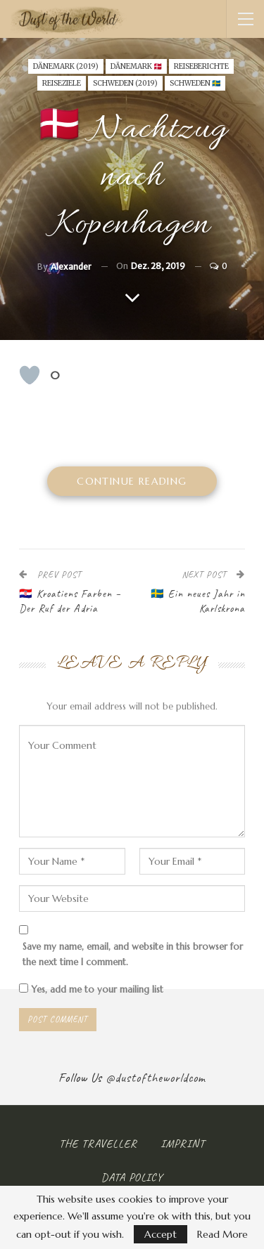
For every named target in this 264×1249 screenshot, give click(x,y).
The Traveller (98, 1144)
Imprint (183, 1144)
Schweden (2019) (125, 83)
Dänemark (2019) (66, 66)
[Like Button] (29, 375)
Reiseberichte (201, 66)
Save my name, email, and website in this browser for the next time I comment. (133, 954)
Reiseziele (61, 83)
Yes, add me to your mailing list (91, 989)
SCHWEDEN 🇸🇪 (195, 83)
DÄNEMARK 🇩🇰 (136, 66)
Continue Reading (132, 481)
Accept (160, 1234)
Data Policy (132, 1177)
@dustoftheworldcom (156, 1077)
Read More (222, 1234)
